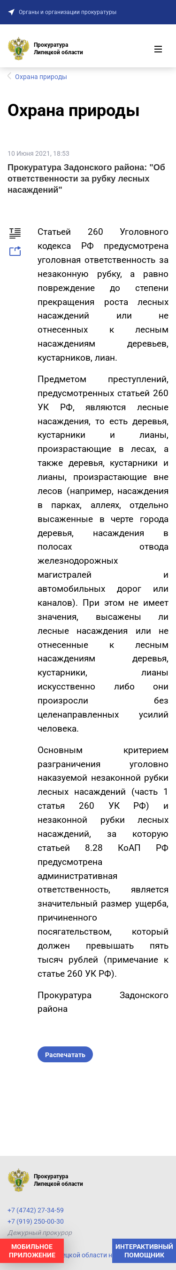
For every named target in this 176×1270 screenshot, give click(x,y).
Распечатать (65, 1055)
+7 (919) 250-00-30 (36, 1221)
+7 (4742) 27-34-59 (36, 1210)
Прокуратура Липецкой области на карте (71, 1255)
